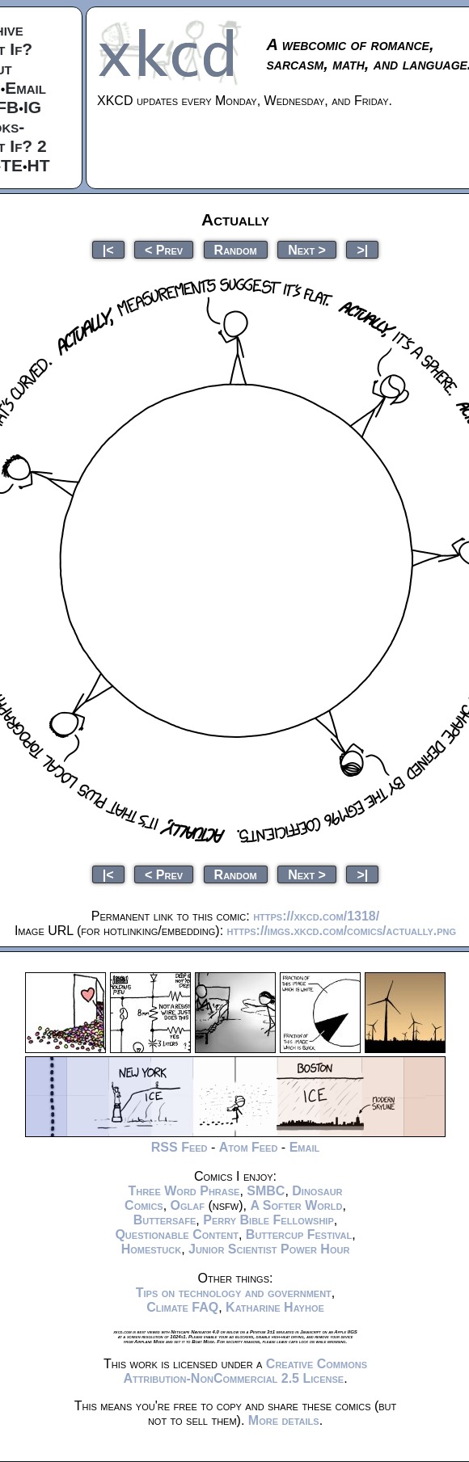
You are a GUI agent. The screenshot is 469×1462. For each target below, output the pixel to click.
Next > (307, 249)
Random (235, 249)
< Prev (164, 249)
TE (12, 165)
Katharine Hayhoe (275, 1307)
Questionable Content (177, 1234)
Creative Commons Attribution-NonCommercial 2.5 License (245, 1371)
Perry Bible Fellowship (268, 1220)
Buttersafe (164, 1220)
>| (362, 249)
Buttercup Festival (299, 1234)
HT (38, 165)
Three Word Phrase (183, 1191)
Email (25, 87)
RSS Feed (179, 1147)
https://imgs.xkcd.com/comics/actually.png (342, 930)
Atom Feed (248, 1147)
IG (32, 107)
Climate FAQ (182, 1307)
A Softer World (296, 1205)
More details (283, 1420)
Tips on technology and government (234, 1293)
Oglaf (188, 1205)
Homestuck (151, 1249)
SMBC (266, 1191)
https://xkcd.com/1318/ (316, 916)
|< (108, 249)
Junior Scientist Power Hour (268, 1249)
